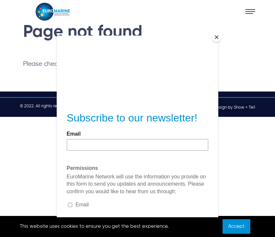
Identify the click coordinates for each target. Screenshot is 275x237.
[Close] (217, 37)
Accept (236, 226)
